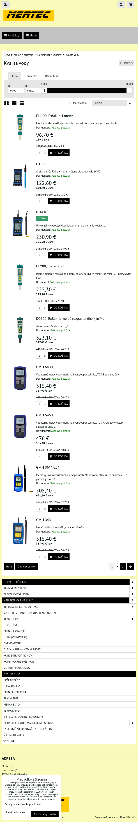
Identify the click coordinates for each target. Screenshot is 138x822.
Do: (33, 89)
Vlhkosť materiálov (17, 667)
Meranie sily (12, 704)
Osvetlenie (11, 625)
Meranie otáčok (14, 631)
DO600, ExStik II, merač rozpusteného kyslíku (70, 319)
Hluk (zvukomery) (15, 637)
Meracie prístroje (69, 582)
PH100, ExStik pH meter (54, 116)
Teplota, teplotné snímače (70, 607)
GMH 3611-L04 (47, 467)
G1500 (41, 164)
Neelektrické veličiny (70, 600)
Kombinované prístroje (19, 661)
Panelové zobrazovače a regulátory (28, 729)
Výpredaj (9, 741)
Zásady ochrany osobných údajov (23, 804)
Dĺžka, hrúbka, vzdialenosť (22, 649)
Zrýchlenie (11, 698)
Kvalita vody (12, 674)
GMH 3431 (44, 520)
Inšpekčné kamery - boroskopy (23, 716)
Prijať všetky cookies (45, 814)
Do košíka (59, 153)
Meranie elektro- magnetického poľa (70, 723)
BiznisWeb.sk (127, 817)
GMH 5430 (44, 367)
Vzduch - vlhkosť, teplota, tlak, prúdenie (31, 613)
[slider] (44, 91)
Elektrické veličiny (70, 594)
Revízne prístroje (70, 588)
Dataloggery (12, 686)
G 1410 (41, 212)
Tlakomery (70, 619)
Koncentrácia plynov (18, 655)
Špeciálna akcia (13, 735)
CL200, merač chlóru (51, 266)
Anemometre (12, 643)
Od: (16, 89)
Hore (9, 566)
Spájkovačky (12, 680)
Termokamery (13, 710)
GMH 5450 (44, 415)
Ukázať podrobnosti (15, 812)
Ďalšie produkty (26, 566)
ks (40, 153)
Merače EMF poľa (15, 692)
